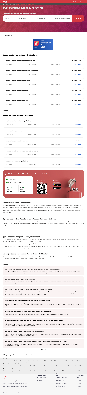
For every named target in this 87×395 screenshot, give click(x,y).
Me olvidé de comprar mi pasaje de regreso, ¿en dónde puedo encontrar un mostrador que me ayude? (34, 320)
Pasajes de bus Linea (38, 365)
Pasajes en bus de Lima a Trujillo (36, 371)
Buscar (78, 18)
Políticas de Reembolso (61, 383)
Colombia (79, 386)
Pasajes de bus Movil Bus (61, 365)
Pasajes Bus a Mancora (60, 360)
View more (43, 349)
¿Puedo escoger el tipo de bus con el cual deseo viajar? (20, 279)
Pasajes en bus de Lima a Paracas (20, 371)
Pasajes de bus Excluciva (73, 365)
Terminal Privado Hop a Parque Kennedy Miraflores (22, 151)
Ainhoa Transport (8, 228)
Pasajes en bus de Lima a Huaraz (41, 370)
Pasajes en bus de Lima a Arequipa (10, 370)
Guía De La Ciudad (31, 362)
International (79, 389)
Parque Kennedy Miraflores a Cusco (17, 100)
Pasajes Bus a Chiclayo (71, 360)
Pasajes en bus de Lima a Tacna (35, 373)
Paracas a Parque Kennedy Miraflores (17, 131)
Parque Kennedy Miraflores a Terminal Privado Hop (22, 70)
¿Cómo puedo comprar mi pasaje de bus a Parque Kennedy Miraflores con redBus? (28, 289)
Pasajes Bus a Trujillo (49, 360)
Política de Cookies (60, 380)
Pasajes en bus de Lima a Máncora (70, 370)
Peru (78, 388)
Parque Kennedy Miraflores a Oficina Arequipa (20, 60)
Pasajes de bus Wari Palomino (17, 366)
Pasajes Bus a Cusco (21, 362)
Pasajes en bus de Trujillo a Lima (51, 371)
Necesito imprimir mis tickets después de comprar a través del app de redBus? (27, 300)
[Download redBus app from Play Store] (57, 185)
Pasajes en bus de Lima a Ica (56, 370)
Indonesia (79, 378)
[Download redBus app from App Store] (57, 189)
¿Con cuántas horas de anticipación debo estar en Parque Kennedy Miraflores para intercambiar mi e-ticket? (35, 341)
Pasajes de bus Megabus (49, 365)
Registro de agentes (60, 386)
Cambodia (79, 385)
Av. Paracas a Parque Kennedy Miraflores (18, 121)
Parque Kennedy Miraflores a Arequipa (18, 80)
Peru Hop (6, 230)
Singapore (79, 380)
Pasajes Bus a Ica (28, 360)
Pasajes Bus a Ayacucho (38, 360)
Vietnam (79, 383)
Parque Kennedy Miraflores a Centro (17, 90)
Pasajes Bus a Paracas (19, 360)
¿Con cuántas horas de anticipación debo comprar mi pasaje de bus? (24, 331)
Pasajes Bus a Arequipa (8, 360)
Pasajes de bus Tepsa (28, 365)
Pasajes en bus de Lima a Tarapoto (51, 373)
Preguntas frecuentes (61, 385)
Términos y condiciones (61, 377)
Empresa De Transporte (30, 366)
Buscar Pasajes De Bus (65, 373)
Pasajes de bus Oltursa (18, 365)
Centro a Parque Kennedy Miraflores (17, 161)
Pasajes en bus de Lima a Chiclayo (66, 371)
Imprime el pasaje (67, 1)
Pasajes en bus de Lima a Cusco (26, 370)
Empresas (39, 380)
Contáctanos (40, 378)
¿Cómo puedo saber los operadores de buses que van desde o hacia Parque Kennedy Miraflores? (32, 269)
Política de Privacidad (61, 378)
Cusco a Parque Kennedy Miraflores (17, 141)
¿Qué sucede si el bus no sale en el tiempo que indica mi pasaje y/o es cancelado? (28, 311)
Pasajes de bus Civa (7, 365)
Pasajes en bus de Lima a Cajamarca (19, 373)
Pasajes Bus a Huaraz (11, 362)
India (78, 377)
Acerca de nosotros (41, 377)
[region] (43, 44)
